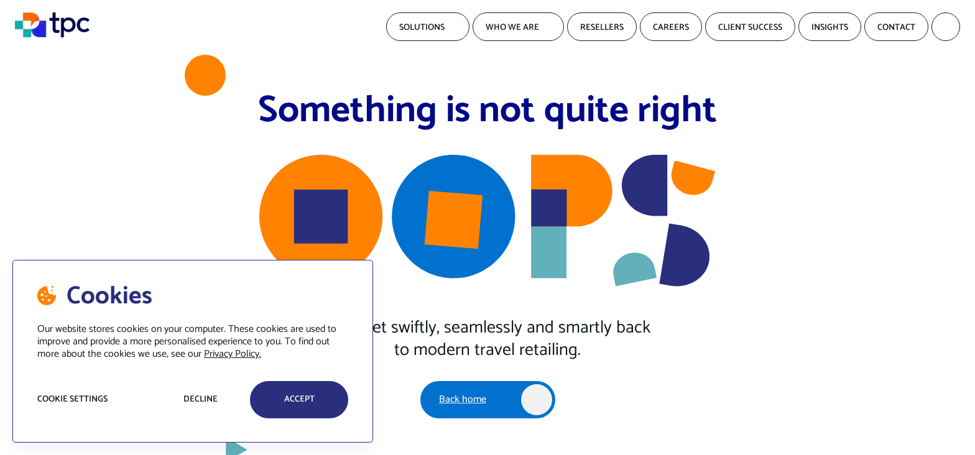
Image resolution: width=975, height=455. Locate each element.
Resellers (602, 28)
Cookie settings (72, 399)
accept (299, 399)
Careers (671, 28)
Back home (462, 399)
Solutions (422, 28)
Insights (829, 28)
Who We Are (512, 28)
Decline (200, 399)
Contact (896, 28)
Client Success (750, 28)
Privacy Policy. (232, 354)
